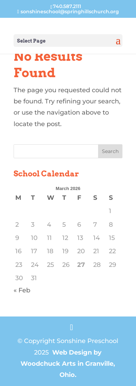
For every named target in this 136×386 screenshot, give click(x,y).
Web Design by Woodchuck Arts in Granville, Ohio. (68, 364)
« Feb (22, 290)
